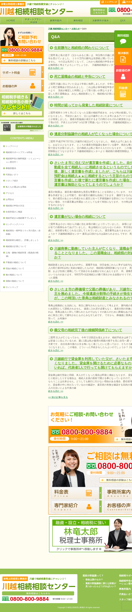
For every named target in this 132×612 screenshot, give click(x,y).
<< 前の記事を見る (58, 397)
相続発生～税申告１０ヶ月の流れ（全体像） (23, 232)
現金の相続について (15, 268)
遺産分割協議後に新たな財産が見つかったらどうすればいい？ (100, 585)
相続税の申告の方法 (15, 205)
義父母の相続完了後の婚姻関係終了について (88, 330)
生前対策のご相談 (14, 212)
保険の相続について (15, 281)
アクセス (10, 193)
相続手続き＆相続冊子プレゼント (21, 218)
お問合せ (10, 199)
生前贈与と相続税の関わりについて (81, 48)
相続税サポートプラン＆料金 (19, 152)
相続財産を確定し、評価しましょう (22, 240)
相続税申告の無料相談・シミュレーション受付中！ (23, 160)
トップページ (12, 146)
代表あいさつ (12, 174)
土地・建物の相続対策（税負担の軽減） (22, 254)
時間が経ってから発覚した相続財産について (88, 105)
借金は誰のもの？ (94, 579)
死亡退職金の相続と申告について (79, 76)
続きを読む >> (55, 68)
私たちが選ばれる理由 (16, 187)
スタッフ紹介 (12, 180)
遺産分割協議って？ (93, 575)
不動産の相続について (16, 262)
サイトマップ (12, 287)
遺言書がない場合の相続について (80, 216)
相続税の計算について (16, 246)
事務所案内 (11, 168)
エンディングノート (15, 224)
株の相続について (14, 275)
